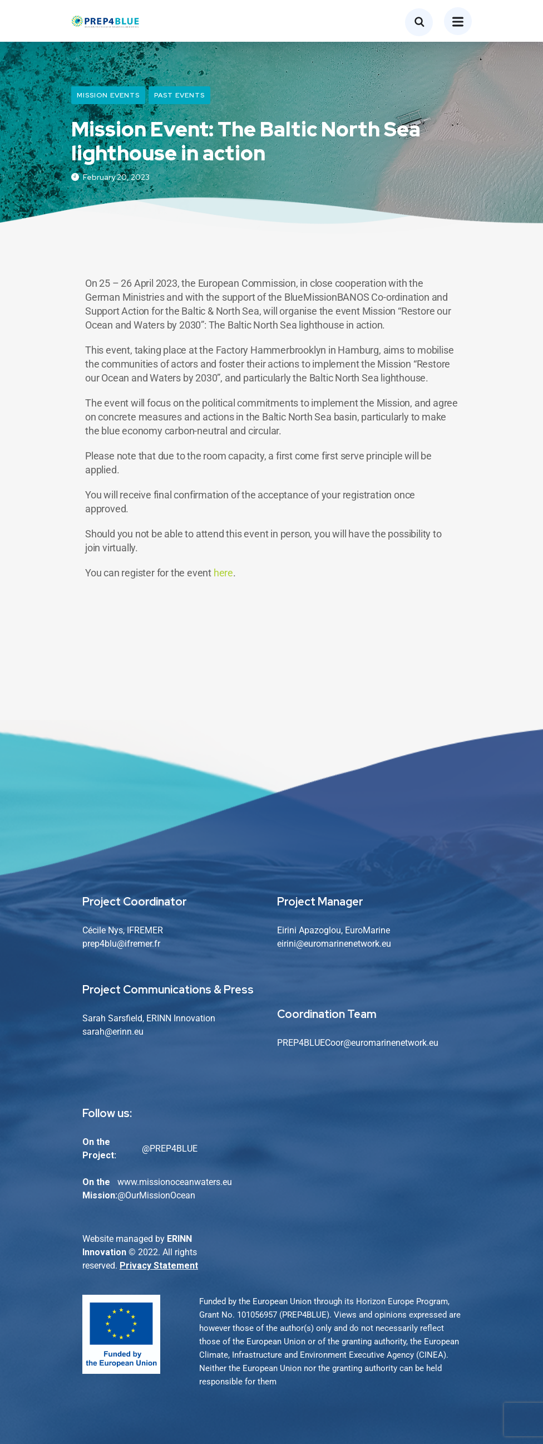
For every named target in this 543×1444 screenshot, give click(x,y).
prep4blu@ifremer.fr (121, 943)
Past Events (179, 95)
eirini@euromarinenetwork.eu (334, 943)
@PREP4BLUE (170, 1148)
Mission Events (108, 95)
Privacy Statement (159, 1265)
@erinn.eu (124, 1031)
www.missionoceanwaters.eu (174, 1182)
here (223, 573)
